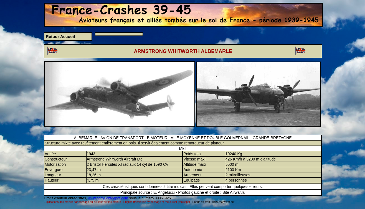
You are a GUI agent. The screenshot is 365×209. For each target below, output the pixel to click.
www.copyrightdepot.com (108, 198)
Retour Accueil (60, 36)
